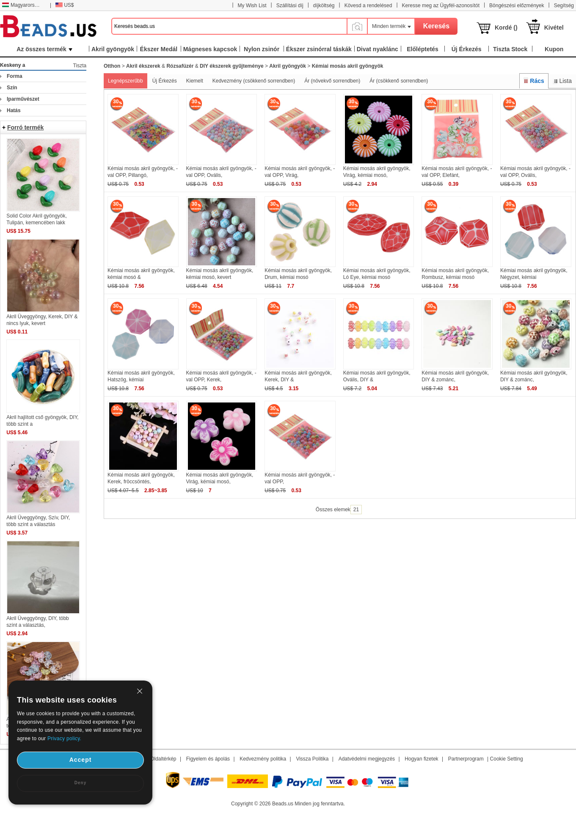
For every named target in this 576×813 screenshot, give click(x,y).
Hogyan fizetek (421, 759)
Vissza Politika (312, 759)
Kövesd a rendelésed (368, 5)
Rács (534, 80)
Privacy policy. (64, 738)
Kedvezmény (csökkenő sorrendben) (253, 81)
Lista (562, 80)
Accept (80, 759)
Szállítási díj (289, 5)
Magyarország (22, 5)
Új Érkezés (164, 81)
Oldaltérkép (163, 759)
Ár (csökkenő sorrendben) (398, 81)
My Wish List (252, 5)
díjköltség (324, 5)
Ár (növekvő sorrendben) (332, 81)
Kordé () (506, 27)
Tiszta (80, 66)
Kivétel (554, 27)
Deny (80, 782)
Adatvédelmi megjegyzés (367, 759)
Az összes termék (44, 49)
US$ (64, 5)
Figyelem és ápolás (208, 759)
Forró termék (25, 127)
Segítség (564, 5)
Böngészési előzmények (516, 5)
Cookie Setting (506, 759)
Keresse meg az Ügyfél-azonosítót (441, 5)
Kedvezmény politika (263, 759)
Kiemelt (194, 81)
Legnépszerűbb (125, 81)
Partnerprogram (466, 759)
